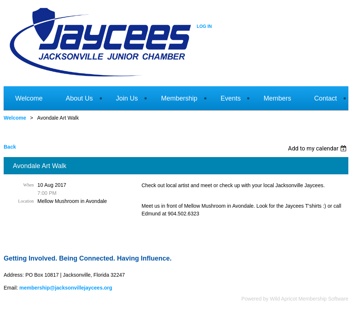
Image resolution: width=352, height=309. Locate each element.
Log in (204, 26)
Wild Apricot (283, 299)
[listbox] (318, 148)
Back (10, 147)
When (28, 185)
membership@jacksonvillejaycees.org (65, 288)
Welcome (15, 118)
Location (26, 201)
